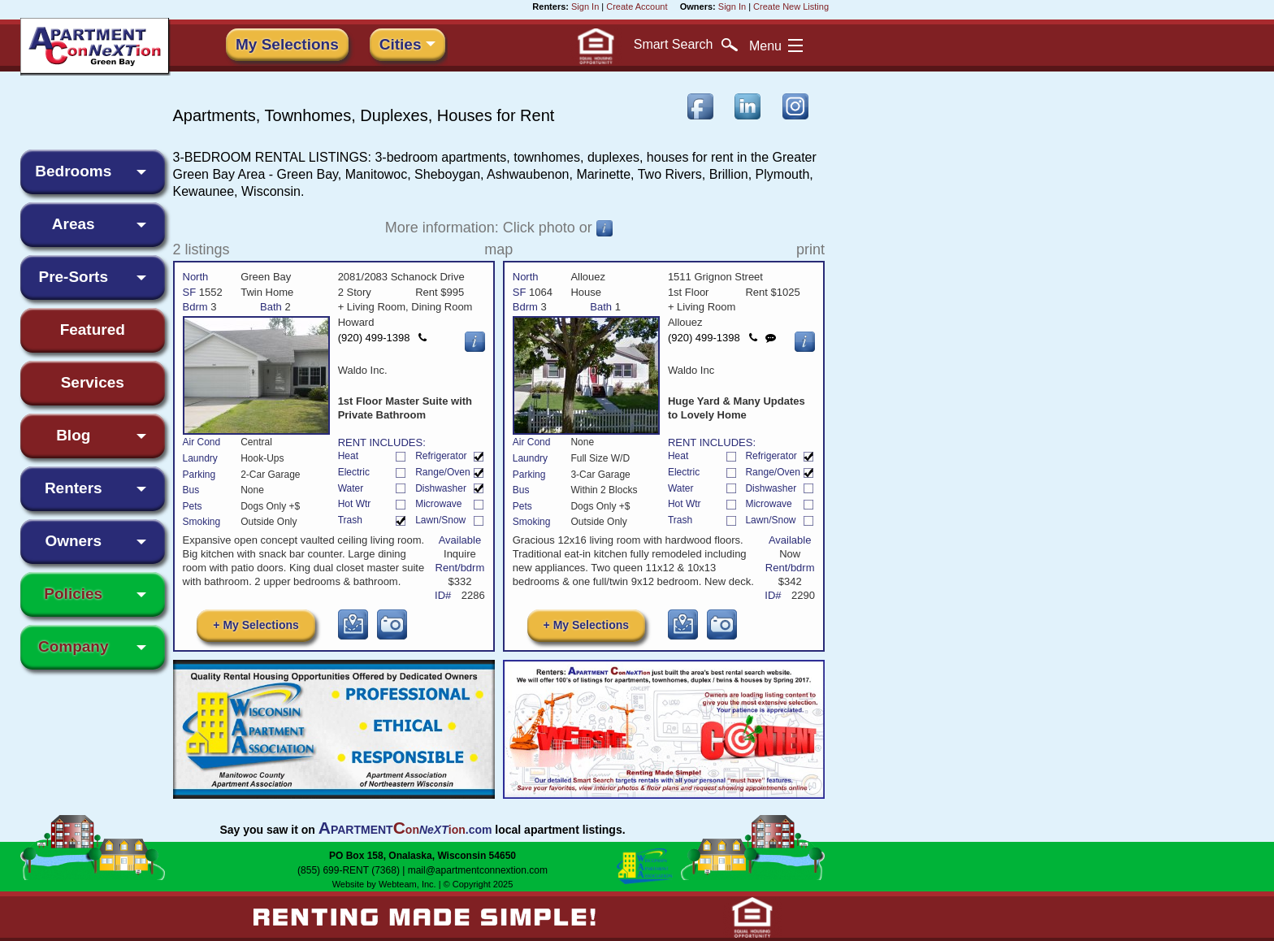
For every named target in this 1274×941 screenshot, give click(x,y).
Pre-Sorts (73, 276)
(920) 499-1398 (382, 338)
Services (92, 382)
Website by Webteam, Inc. (384, 885)
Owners (73, 540)
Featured (92, 329)
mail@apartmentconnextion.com (478, 871)
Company (73, 646)
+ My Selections (255, 625)
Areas (73, 223)
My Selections (287, 44)
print (810, 249)
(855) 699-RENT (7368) (348, 871)
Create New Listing (791, 6)
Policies (73, 593)
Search (686, 44)
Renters (73, 488)
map (498, 249)
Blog (73, 435)
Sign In (585, 6)
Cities (400, 44)
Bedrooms (73, 171)
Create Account (636, 6)
